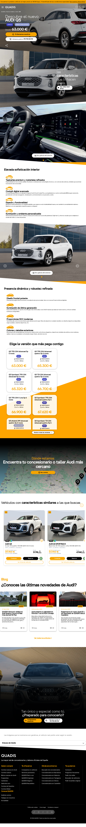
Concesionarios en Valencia (51, 775)
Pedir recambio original (72, 781)
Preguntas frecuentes (72, 772)
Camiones (4, 781)
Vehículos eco (5, 783)
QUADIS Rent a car (28, 775)
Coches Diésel (5, 789)
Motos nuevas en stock (8, 775)
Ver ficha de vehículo (24, 562)
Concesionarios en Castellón (51, 783)
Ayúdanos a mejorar (53, 807)
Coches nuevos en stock (9, 770)
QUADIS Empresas (28, 778)
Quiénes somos (6, 795)
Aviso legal (43, 807)
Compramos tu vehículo (29, 770)
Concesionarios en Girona (50, 781)
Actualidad (4, 800)
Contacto (68, 770)
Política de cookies (33, 807)
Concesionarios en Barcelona (51, 772)
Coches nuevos (6, 772)
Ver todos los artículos (43, 638)
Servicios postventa (28, 772)
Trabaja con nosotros (8, 798)
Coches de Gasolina (7, 786)
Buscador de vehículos (72, 778)
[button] (2, 148)
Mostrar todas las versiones (43, 432)
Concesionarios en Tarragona (51, 778)
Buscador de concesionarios (51, 770)
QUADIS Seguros (27, 781)
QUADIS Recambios (28, 783)
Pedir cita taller (70, 775)
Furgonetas (5, 778)
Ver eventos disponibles (77, 1)
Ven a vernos (43, 472)
